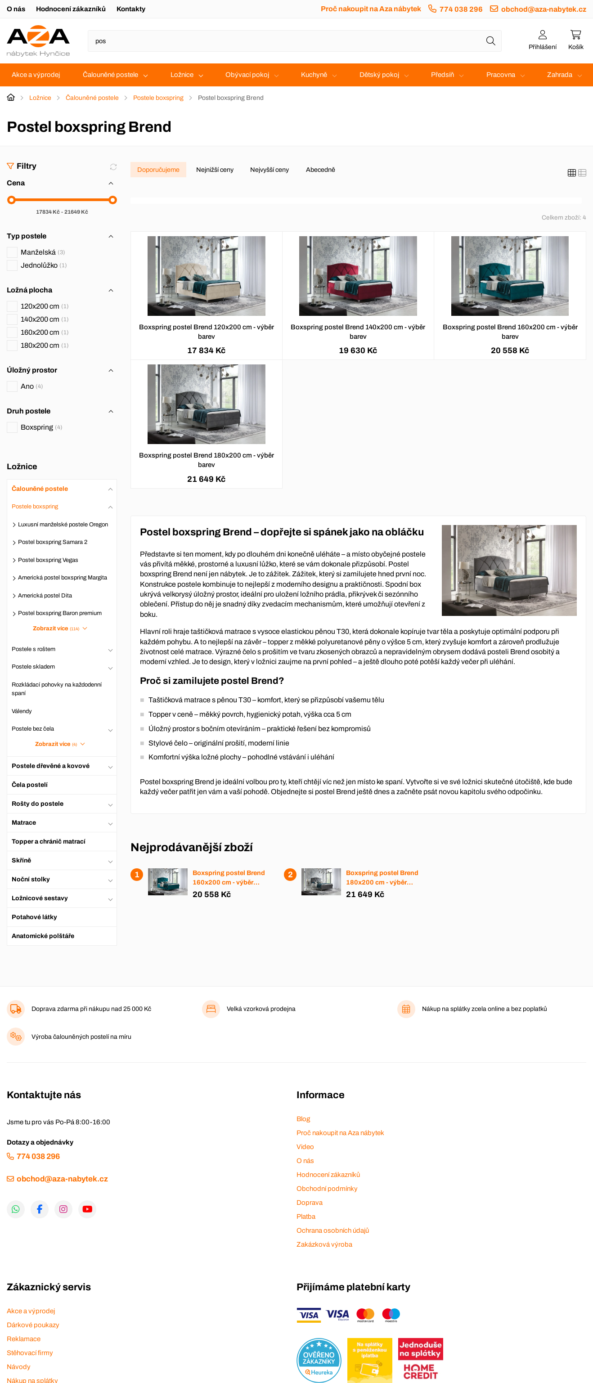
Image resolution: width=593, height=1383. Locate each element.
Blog (303, 1119)
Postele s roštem (33, 649)
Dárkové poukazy (33, 1325)
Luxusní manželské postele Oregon (63, 524)
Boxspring (42, 427)
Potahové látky (34, 917)
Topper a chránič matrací (48, 841)
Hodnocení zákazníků (71, 9)
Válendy (22, 711)
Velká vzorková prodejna (261, 1009)
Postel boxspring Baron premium (60, 613)
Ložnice (182, 74)
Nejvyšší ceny (269, 169)
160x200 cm (45, 332)
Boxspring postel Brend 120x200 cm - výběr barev (206, 331)
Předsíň (442, 74)
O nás (16, 9)
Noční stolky (31, 879)
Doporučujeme (158, 169)
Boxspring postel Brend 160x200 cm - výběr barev (510, 331)
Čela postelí (30, 784)
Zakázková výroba (324, 1244)
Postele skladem (33, 667)
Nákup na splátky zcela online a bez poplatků (484, 1009)
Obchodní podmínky (327, 1188)
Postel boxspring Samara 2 (52, 542)
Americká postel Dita (45, 596)
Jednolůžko (44, 265)
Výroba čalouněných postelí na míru (81, 1036)
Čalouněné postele (110, 74)
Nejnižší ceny (215, 169)
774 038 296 (461, 9)
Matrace (24, 822)
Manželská (43, 252)
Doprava (309, 1202)
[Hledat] (491, 41)
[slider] (11, 200)
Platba (305, 1216)
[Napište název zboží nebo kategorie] (295, 41)
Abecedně (320, 169)
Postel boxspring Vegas (48, 560)
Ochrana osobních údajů (332, 1230)
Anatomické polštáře (43, 936)
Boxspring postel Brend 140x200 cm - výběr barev (358, 331)
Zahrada (559, 74)
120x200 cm (45, 306)
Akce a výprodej (36, 74)
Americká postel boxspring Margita (62, 578)
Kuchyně (314, 74)
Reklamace (23, 1339)
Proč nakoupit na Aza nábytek (371, 9)
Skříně (21, 860)
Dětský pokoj (379, 74)
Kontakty (131, 9)
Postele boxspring (158, 97)
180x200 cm (45, 345)
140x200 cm (45, 319)
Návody (19, 1366)
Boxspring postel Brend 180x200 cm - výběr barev (206, 460)
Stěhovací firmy (30, 1352)
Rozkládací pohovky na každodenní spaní (57, 689)
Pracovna (500, 74)
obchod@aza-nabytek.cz (543, 9)
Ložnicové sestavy (40, 898)
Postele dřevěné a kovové (51, 766)
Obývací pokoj (247, 74)
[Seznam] (582, 173)
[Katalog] (572, 173)
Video (305, 1146)
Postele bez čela (33, 729)
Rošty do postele (37, 803)
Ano (32, 386)
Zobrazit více (56, 628)
